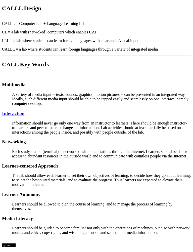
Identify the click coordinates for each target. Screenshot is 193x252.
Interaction (13, 113)
